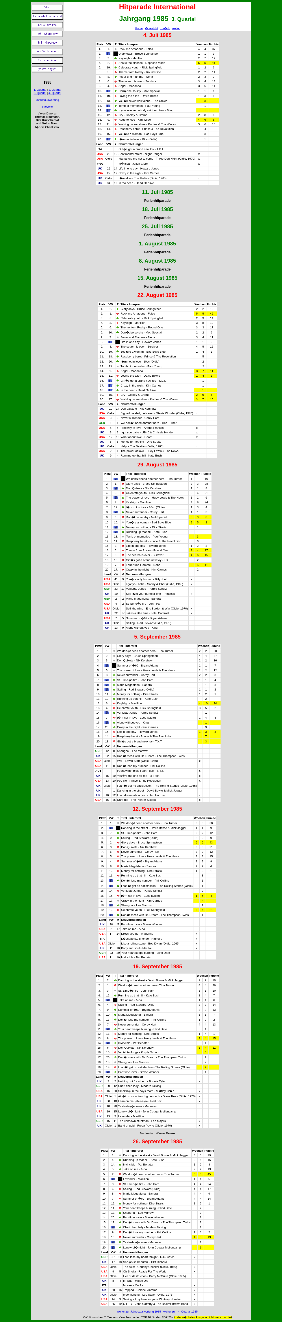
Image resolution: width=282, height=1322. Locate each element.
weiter (176, 28)
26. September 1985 (157, 1141)
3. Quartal (40, 93)
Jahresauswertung (47, 99)
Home (139, 28)
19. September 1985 (157, 966)
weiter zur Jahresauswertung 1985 (139, 1311)
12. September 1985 (157, 809)
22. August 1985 (157, 295)
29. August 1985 (157, 465)
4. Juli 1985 (157, 35)
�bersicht (151, 28)
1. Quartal (40, 89)
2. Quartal (54, 89)
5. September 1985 (157, 637)
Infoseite (47, 106)
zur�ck (165, 28)
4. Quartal (54, 93)
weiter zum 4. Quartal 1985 (180, 1311)
